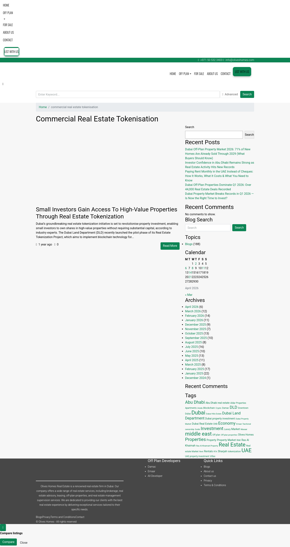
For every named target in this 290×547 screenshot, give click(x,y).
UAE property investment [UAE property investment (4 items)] (197, 456)
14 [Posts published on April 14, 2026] (190, 272)
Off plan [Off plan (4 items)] (216, 435)
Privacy (208, 480)
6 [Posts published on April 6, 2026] (186, 268)
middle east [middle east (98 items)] (198, 434)
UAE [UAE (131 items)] (247, 450)
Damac (152, 466)
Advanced (230, 94)
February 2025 (194, 369)
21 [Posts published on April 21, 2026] (190, 277)
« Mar (189, 295)
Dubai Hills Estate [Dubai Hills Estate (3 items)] (213, 414)
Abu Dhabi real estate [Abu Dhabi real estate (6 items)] (217, 402)
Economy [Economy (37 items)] (226, 423)
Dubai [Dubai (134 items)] (198, 412)
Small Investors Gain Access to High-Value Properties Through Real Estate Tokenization (106, 213)
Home (6, 5)
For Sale (8, 25)
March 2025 (193, 364)
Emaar (151, 471)
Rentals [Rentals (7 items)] (208, 451)
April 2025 (192, 360)
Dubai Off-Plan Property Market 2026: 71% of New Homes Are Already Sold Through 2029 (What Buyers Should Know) (217, 154)
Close (23, 542)
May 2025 (191, 355)
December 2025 (195, 324)
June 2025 (192, 351)
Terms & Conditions (215, 485)
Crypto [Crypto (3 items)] (218, 408)
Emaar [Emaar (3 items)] (239, 424)
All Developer (155, 475)
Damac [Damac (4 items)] (225, 408)
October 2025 (194, 333)
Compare (8, 542)
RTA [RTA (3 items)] (215, 451)
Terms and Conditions (62, 517)
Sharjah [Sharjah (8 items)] (222, 451)
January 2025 (194, 373)
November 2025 (195, 329)
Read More (170, 245)
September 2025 (196, 338)
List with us (11, 51)
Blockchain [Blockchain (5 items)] (209, 408)
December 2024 (195, 378)
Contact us (210, 475)
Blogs (189, 244)
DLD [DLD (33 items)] (233, 407)
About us (8, 32)
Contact (8, 40)
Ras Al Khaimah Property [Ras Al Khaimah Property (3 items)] (207, 446)
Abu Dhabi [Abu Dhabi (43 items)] (195, 402)
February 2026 (194, 315)
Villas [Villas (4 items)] (212, 456)
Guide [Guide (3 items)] (197, 429)
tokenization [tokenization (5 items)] (234, 451)
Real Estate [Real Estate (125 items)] (232, 444)
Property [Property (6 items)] (211, 440)
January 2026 (194, 320)
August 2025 (193, 342)
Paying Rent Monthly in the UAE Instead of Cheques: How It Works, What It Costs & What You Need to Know (219, 176)
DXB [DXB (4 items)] (215, 424)
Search (247, 94)
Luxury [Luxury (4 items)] (227, 429)
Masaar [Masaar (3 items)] (244, 429)
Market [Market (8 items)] (235, 429)
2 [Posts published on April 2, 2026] (196, 263)
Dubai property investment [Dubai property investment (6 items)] (220, 418)
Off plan (8, 13)
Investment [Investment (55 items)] (212, 428)
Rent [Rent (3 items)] (201, 451)
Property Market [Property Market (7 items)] (226, 440)
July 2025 (191, 347)
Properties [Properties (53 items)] (195, 439)
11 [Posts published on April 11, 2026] (203, 268)
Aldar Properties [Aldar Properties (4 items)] (238, 403)
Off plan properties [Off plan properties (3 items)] (229, 435)
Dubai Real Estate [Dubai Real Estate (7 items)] (202, 423)
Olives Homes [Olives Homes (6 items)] (246, 434)
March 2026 (193, 311)
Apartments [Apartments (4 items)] (191, 408)
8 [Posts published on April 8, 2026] (192, 268)
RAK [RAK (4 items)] (239, 440)
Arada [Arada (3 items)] (200, 408)
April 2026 (192, 307)
